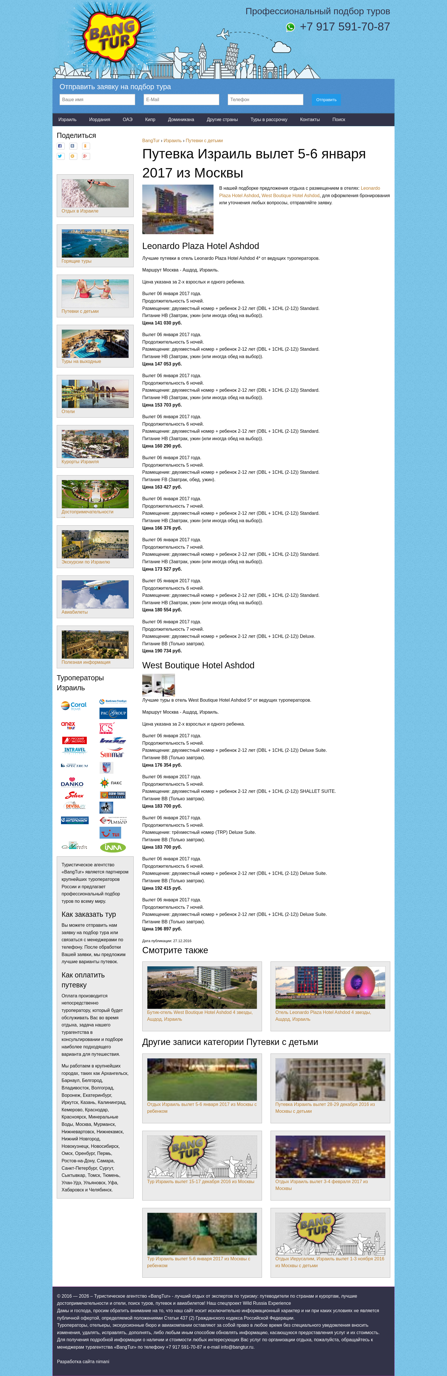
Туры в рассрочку (269, 119)
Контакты (310, 119)
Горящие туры (95, 246)
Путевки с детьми (95, 296)
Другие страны (222, 119)
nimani (102, 1361)
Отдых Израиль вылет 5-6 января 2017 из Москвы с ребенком (202, 1086)
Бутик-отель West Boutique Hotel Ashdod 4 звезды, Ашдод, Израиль (202, 994)
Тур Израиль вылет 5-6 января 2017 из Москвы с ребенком (202, 1240)
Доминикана (181, 119)
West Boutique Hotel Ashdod (291, 195)
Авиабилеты (95, 597)
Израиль (67, 119)
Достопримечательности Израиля (95, 500)
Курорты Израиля (95, 447)
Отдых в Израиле (95, 196)
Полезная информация (95, 647)
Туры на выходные (95, 347)
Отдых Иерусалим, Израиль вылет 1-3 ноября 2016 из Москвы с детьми (330, 1240)
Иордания (99, 119)
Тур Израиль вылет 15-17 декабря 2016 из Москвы (202, 1160)
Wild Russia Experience (267, 1303)
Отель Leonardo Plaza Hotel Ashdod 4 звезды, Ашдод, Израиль (330, 994)
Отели (95, 397)
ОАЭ (128, 119)
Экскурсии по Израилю (95, 547)
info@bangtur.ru (237, 1347)
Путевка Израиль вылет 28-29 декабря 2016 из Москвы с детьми (330, 1086)
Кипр (150, 119)
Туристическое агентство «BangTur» (132, 1296)
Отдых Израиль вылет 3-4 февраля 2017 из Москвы (330, 1163)
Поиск (338, 119)
